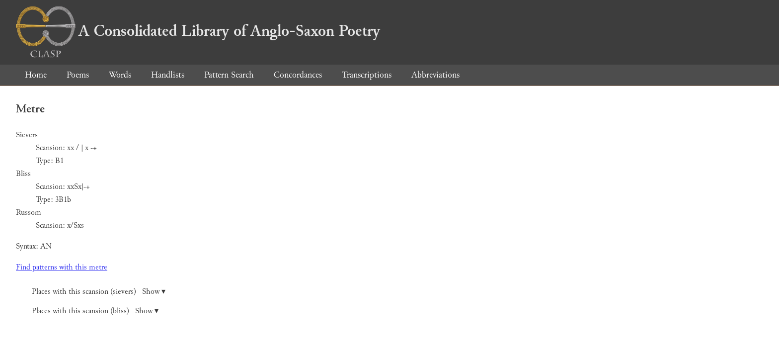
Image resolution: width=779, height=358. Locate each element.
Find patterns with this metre (61, 267)
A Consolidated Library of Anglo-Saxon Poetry (198, 30)
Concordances (298, 75)
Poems (78, 75)
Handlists (167, 75)
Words (120, 75)
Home (36, 75)
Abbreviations (435, 75)
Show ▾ (153, 291)
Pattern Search (229, 75)
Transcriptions (366, 75)
